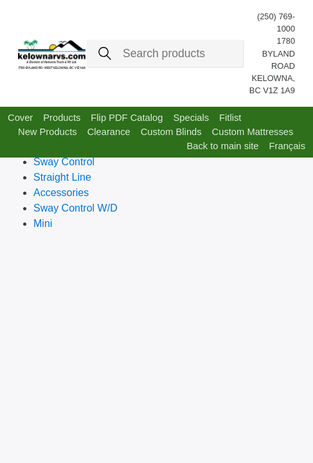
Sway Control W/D (75, 208)
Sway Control (63, 161)
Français (287, 146)
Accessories (61, 192)
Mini (42, 223)
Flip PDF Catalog (127, 118)
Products (61, 118)
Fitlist (230, 118)
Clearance (108, 132)
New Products (47, 132)
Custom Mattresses (253, 132)
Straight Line (62, 177)
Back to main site (222, 146)
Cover (20, 118)
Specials (191, 118)
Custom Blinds (171, 132)
